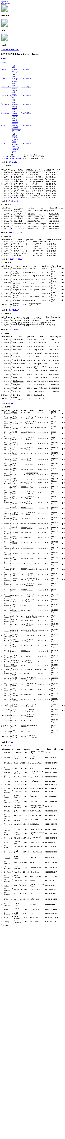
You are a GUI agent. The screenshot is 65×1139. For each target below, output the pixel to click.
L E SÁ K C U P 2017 (8, 157)
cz (5, 1)
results (3, 62)
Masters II (16, 129)
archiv (3, 58)
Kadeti (15, 139)
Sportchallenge (5, 3)
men (14, 68)
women (15, 69)
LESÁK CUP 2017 (10, 49)
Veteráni (16, 130)
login (2, 1)
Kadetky (15, 150)
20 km (3, 143)
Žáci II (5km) (5, 104)
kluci (15, 71)
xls (30, 69)
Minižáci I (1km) (6, 87)
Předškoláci (4, 78)
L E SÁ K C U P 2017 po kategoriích (12, 158)
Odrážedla (4, 69)
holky (14, 73)
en (7, 1)
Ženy (14, 132)
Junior (15, 141)
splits (62, 269)
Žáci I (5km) (5, 113)
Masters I (16, 127)
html (23, 69)
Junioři (15, 123)
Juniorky (15, 151)
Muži (15, 125)
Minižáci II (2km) (6, 95)
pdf (27, 69)
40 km (3, 125)
